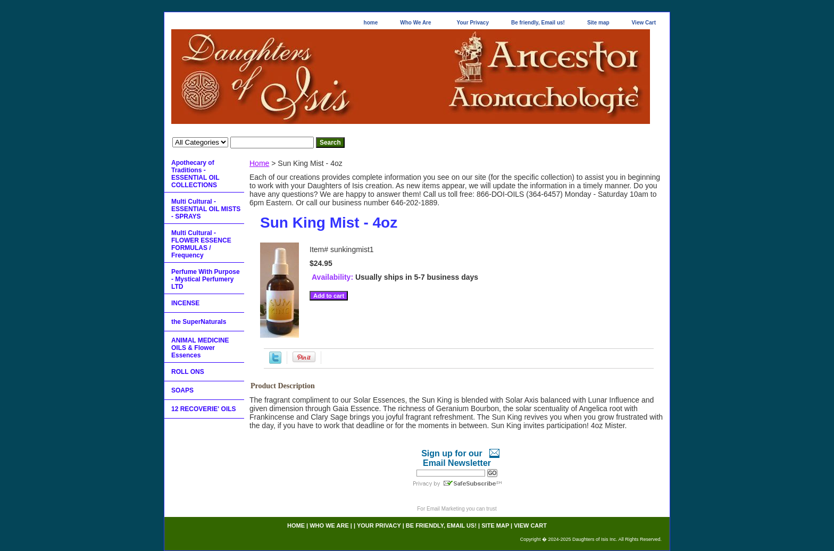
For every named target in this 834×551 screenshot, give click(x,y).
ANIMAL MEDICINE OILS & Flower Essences (200, 348)
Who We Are (415, 23)
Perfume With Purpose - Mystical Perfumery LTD (205, 279)
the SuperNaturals (198, 321)
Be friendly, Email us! (538, 23)
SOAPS (182, 390)
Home (259, 163)
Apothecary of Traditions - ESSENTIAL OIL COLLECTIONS (195, 174)
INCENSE (185, 303)
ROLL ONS (187, 371)
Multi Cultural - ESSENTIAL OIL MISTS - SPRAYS (205, 209)
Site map (598, 23)
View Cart (644, 23)
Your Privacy (473, 23)
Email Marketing (446, 509)
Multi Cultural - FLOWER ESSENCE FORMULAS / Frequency (201, 244)
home (371, 23)
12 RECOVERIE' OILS (203, 409)
